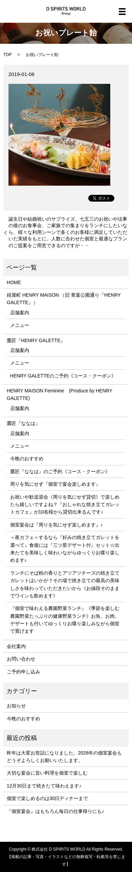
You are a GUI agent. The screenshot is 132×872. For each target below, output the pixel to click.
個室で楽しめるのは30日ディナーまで (47, 798)
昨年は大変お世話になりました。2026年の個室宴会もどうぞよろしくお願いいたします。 (64, 756)
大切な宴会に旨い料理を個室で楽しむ (47, 773)
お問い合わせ (21, 659)
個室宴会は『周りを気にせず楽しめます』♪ (56, 524)
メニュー (19, 325)
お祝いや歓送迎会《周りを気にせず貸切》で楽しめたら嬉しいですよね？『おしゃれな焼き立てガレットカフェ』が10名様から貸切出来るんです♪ (64, 504)
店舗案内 (19, 312)
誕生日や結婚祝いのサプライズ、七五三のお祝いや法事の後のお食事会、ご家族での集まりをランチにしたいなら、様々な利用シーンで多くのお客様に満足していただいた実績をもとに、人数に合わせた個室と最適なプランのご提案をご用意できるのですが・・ (67, 232)
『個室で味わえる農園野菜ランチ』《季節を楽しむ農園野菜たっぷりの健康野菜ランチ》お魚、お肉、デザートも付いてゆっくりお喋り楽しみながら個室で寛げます (64, 620)
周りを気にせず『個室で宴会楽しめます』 (55, 484)
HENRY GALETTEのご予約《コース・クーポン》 (63, 375)
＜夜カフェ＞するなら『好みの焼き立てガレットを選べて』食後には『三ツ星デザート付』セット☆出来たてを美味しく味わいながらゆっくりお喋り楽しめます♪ (64, 549)
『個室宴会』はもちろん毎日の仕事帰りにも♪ (55, 811)
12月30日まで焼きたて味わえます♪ (44, 785)
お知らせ (16, 705)
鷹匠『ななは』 (23, 423)
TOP (7, 54)
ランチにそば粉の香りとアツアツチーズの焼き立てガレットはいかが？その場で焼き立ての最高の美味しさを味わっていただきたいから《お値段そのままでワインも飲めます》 (64, 584)
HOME (14, 282)
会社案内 (16, 646)
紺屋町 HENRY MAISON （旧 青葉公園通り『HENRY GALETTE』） (64, 298)
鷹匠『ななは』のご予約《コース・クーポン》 (60, 471)
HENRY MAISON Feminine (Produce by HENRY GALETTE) (59, 394)
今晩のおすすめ (26, 458)
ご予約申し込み (23, 671)
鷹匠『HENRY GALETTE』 (36, 340)
